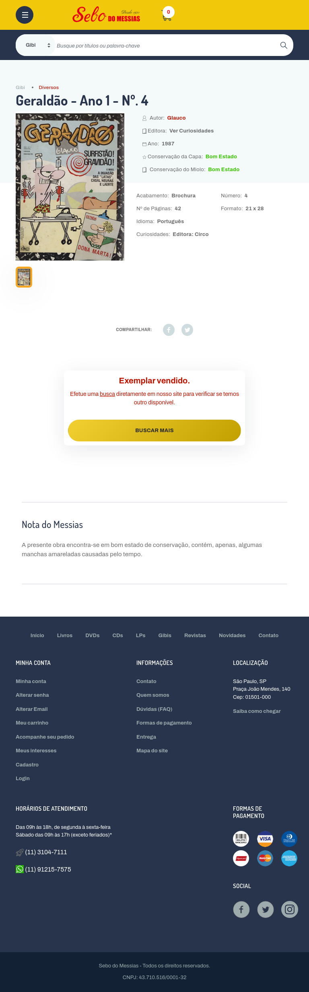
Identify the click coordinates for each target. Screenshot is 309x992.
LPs (141, 635)
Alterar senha (32, 695)
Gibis (165, 635)
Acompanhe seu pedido (45, 737)
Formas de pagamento (164, 723)
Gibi (20, 87)
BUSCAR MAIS (154, 430)
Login (23, 778)
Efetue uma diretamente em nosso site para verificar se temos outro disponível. (154, 398)
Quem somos (152, 695)
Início (37, 635)
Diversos (49, 87)
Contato (269, 635)
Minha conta (31, 681)
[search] (167, 45)
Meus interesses (36, 751)
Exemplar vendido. (154, 380)
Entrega (146, 737)
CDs (117, 635)
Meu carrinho (32, 723)
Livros (64, 635)
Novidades (232, 635)
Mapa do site (152, 751)
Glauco (176, 118)
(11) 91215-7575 (43, 869)
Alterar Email (31, 709)
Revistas (195, 635)
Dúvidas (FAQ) (154, 709)
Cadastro (27, 765)
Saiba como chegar (257, 711)
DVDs (92, 635)
